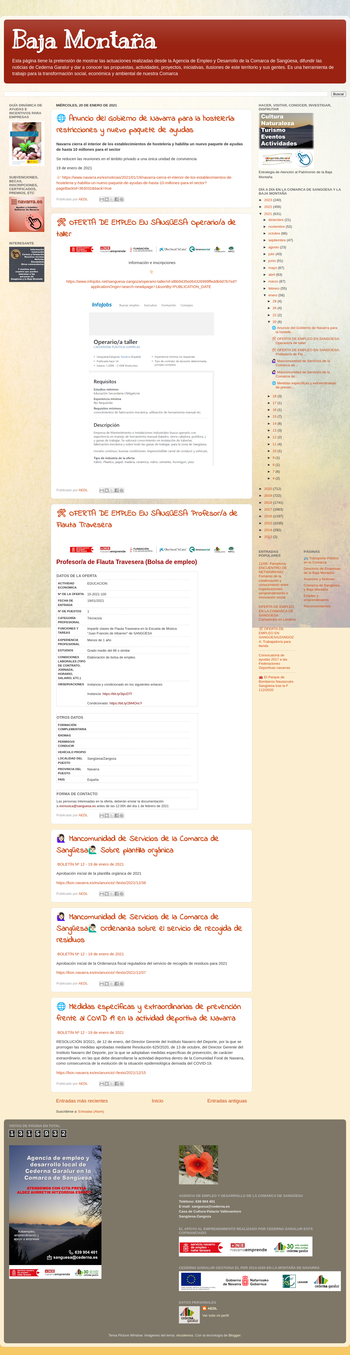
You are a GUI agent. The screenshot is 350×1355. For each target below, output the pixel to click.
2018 (268, 503)
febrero (274, 288)
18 (275, 396)
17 (275, 403)
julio (272, 254)
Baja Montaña (84, 40)
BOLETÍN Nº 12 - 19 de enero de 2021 (90, 864)
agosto (274, 247)
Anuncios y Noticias (319, 579)
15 (275, 416)
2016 (268, 516)
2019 (268, 495)
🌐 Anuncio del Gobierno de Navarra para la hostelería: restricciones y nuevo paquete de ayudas (145, 124)
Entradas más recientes (82, 1101)
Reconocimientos (317, 606)
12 (275, 437)
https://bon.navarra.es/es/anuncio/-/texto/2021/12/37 (101, 972)
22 (275, 315)
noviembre (277, 227)
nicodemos (184, 1335)
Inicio (157, 1101)
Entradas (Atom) (91, 1111)
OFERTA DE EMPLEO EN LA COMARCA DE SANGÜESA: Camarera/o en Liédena (277, 613)
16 (275, 410)
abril (272, 275)
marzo (273, 281)
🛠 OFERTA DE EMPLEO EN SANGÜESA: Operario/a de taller (306, 341)
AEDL (212, 1308)
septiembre (277, 240)
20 (275, 322)
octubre (274, 233)
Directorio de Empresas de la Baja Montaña (322, 571)
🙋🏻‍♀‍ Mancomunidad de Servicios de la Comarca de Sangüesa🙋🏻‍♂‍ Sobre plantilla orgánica (137, 845)
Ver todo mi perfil (215, 1315)
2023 (268, 200)
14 (275, 423)
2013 (268, 537)
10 (275, 451)
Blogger (234, 1335)
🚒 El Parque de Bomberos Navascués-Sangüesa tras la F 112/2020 (276, 683)
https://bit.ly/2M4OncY (126, 703)
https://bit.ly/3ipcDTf (117, 694)
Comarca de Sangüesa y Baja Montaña (322, 587)
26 (275, 308)
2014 (268, 530)
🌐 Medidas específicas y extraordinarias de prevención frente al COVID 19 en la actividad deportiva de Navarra (148, 1013)
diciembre (276, 220)
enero (273, 295)
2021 (268, 214)
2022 (268, 207)
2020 (268, 489)
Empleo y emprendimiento (316, 598)
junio (272, 261)
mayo (273, 268)
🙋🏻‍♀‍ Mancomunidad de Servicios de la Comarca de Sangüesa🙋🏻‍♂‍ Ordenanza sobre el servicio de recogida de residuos (149, 929)
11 (275, 444)
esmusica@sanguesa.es (77, 806)
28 (275, 301)
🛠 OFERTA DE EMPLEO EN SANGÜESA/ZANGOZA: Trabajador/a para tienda (276, 637)
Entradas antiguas (227, 1101)
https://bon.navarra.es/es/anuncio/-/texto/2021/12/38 (101, 883)
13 (275, 430)
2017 (268, 509)
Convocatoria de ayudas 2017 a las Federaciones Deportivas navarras (274, 661)
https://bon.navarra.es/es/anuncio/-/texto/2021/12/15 (101, 1073)
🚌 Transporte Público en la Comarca (321, 560)
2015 (268, 523)
